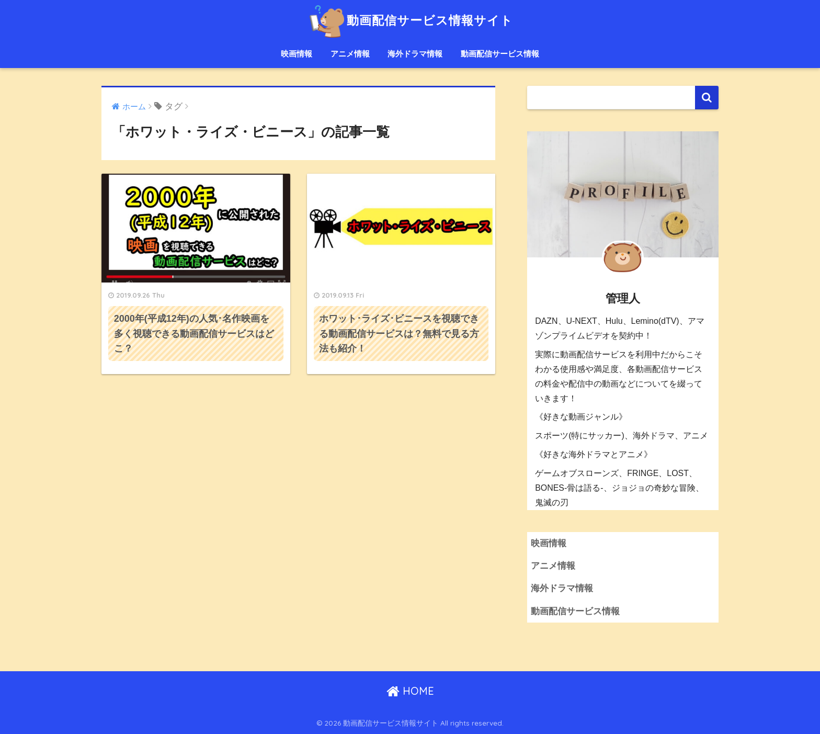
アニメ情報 (350, 53)
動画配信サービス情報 (500, 53)
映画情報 (296, 53)
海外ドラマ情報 (415, 53)
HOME (410, 690)
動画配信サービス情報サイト (409, 20)
